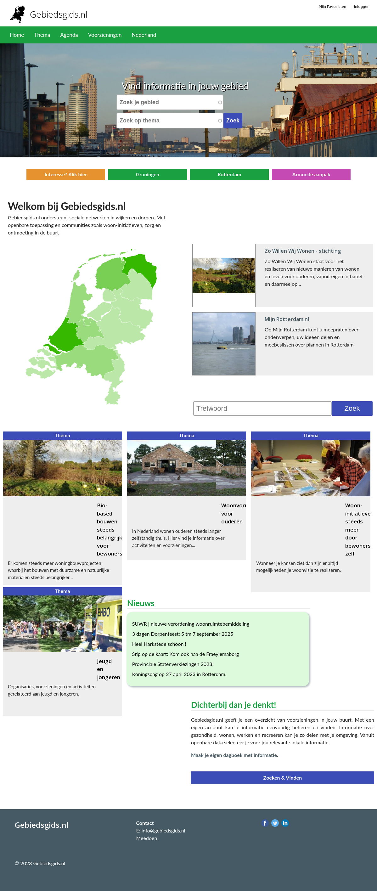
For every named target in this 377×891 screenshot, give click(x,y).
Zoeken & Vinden (282, 778)
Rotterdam (229, 174)
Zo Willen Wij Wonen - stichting (303, 250)
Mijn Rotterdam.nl (287, 319)
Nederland (144, 34)
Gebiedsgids (61, 14)
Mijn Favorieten (332, 6)
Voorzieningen (105, 34)
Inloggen (361, 6)
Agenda (69, 34)
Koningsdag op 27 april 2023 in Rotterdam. (179, 674)
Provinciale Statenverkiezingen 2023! (173, 664)
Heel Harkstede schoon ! (159, 644)
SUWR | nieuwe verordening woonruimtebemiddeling (191, 624)
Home (17, 34)
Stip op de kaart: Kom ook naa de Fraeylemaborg (185, 654)
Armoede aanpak (311, 174)
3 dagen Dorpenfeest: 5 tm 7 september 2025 (183, 634)
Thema (42, 34)
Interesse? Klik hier (65, 174)
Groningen (147, 174)
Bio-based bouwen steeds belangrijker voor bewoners (112, 529)
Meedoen (146, 838)
